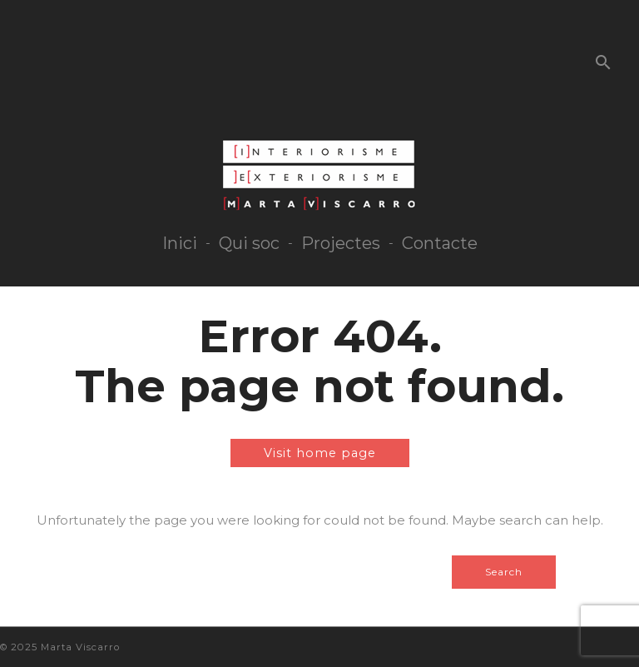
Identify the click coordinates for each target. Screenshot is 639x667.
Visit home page (320, 452)
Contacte (440, 243)
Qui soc (249, 243)
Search (504, 571)
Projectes (340, 243)
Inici (179, 243)
